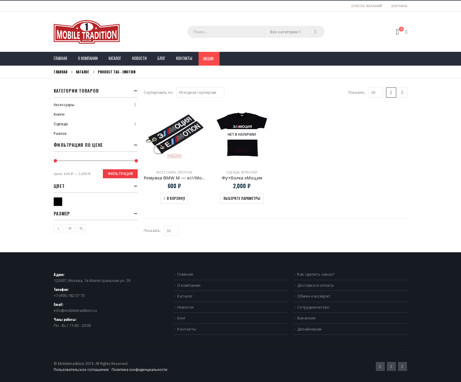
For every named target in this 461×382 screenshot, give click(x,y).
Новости (139, 58)
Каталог (115, 58)
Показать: (356, 92)
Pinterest (391, 366)
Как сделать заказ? (315, 274)
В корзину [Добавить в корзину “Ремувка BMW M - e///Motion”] (176, 198)
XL (81, 228)
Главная (60, 58)
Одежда (232, 172)
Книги (59, 114)
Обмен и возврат (314, 296)
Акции (208, 58)
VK (402, 366)
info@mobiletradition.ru (75, 310)
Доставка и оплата (315, 285)
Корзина (399, 6)
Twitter (380, 366)
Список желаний (366, 6)
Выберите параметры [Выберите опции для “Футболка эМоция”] (241, 198)
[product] (174, 134)
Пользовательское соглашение (81, 369)
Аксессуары (166, 172)
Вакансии (306, 318)
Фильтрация (120, 173)
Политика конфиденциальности (139, 369)
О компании (88, 58)
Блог (161, 58)
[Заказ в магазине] (200, 92)
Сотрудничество (313, 307)
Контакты (184, 58)
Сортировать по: (158, 92)
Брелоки (185, 172)
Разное (60, 133)
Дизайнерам (309, 329)
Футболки (249, 172)
